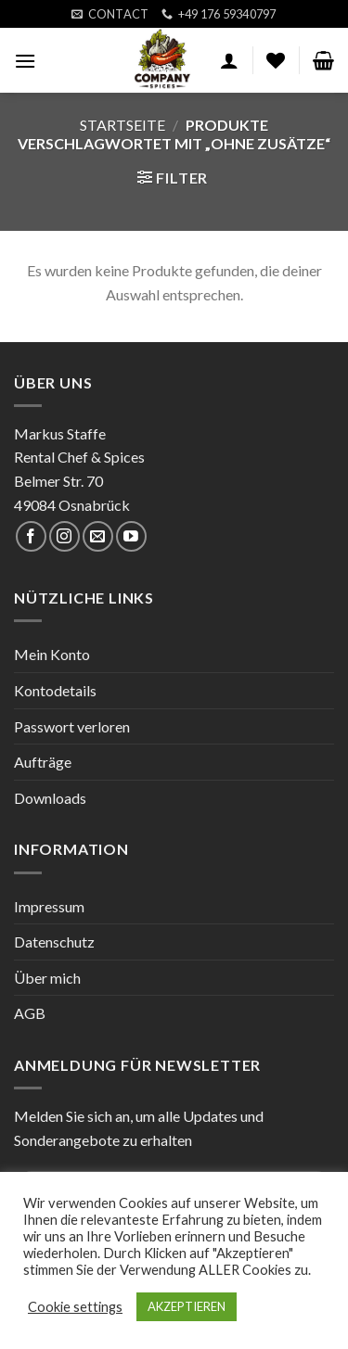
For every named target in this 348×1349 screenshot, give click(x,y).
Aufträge (42, 761)
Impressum (49, 906)
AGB (29, 1013)
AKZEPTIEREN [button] (187, 1306)
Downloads (50, 798)
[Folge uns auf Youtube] (131, 536)
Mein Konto (52, 654)
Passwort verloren (72, 726)
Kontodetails (55, 690)
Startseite (122, 125)
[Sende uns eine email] (98, 536)
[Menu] (25, 60)
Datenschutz (54, 941)
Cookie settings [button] (75, 1307)
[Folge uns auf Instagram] (64, 536)
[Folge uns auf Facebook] (31, 536)
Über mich (47, 977)
